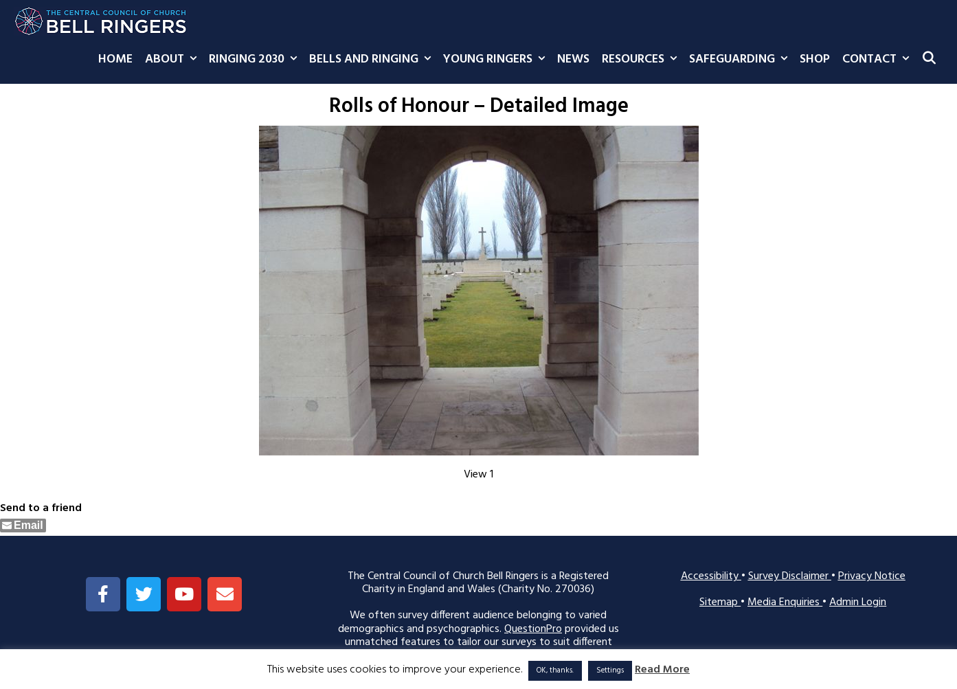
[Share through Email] (23, 525)
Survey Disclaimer (789, 576)
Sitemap (720, 602)
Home (115, 59)
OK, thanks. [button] (555, 670)
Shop (815, 59)
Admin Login (857, 602)
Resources (642, 60)
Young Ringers (497, 60)
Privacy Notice (871, 576)
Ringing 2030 (256, 60)
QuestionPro (533, 629)
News (573, 59)
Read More (662, 670)
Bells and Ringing (373, 60)
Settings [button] (610, 670)
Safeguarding (741, 60)
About (174, 60)
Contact (878, 60)
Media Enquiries (784, 602)
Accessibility (711, 576)
